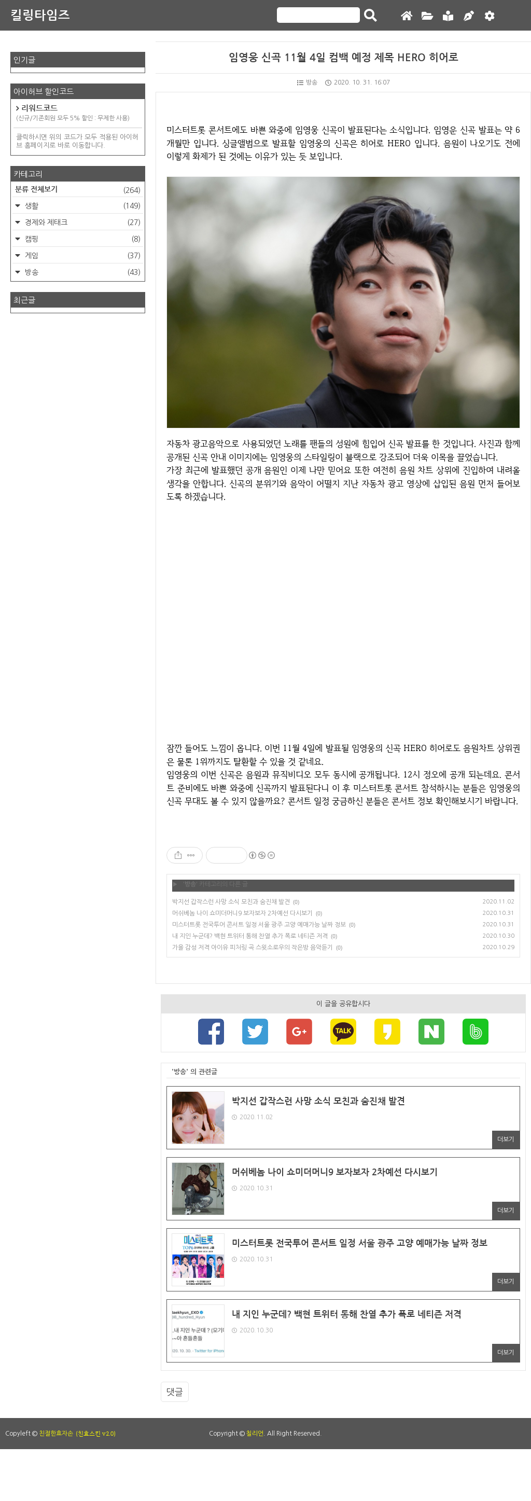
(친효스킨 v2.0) (96, 1433)
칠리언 (254, 1433)
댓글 (174, 1391)
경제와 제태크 (82, 222)
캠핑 (82, 239)
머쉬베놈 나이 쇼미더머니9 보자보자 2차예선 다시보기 (242, 913)
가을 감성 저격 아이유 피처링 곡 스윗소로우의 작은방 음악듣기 (252, 947)
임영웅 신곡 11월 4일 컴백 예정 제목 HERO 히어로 (343, 57)
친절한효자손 (56, 1433)
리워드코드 (77, 113)
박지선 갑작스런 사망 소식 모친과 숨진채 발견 (231, 902)
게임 (82, 255)
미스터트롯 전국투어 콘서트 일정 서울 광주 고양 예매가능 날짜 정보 (259, 925)
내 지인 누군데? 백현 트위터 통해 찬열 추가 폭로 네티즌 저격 (250, 936)
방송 (307, 82)
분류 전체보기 (78, 190)
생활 (82, 206)
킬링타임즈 (40, 15)
